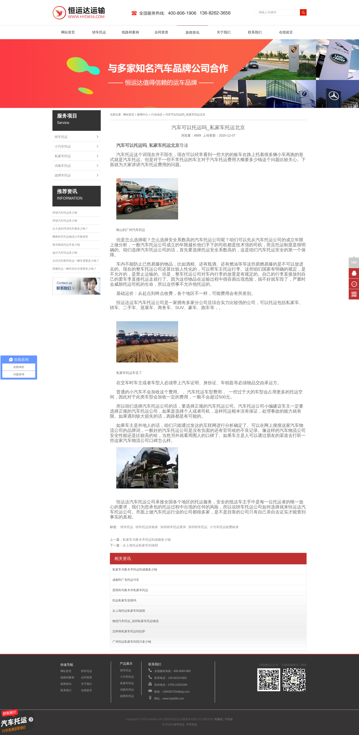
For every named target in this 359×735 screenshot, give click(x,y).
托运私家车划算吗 (124, 600)
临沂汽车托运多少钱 (64, 252)
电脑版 (218, 719)
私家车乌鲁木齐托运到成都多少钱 (147, 539)
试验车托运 (63, 165)
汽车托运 (191, 724)
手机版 (229, 719)
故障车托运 (63, 175)
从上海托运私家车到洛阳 (140, 545)
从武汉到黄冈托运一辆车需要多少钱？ (75, 260)
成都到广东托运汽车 (125, 579)
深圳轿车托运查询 (173, 527)
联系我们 (255, 32)
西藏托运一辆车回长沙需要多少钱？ (74, 268)
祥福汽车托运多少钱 (64, 212)
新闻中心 (142, 114)
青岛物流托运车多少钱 (66, 244)
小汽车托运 (63, 146)
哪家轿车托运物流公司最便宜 (70, 236)
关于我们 (224, 32)
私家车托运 (63, 156)
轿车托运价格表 (147, 527)
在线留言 (286, 32)
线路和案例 (130, 32)
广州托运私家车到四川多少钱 (131, 641)
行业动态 (156, 114)
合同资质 (161, 32)
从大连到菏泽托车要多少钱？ (70, 228)
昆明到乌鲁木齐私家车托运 (130, 590)
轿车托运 (99, 32)
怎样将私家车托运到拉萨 (128, 631)
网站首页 (68, 32)
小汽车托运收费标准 (224, 527)
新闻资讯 (192, 32)
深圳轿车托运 (197, 527)
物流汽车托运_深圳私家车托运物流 (135, 621)
